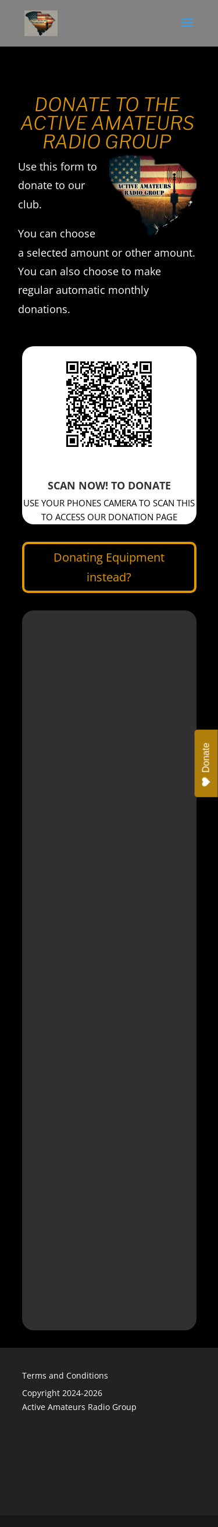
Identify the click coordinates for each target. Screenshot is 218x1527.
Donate (206, 765)
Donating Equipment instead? (109, 567)
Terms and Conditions (65, 1375)
